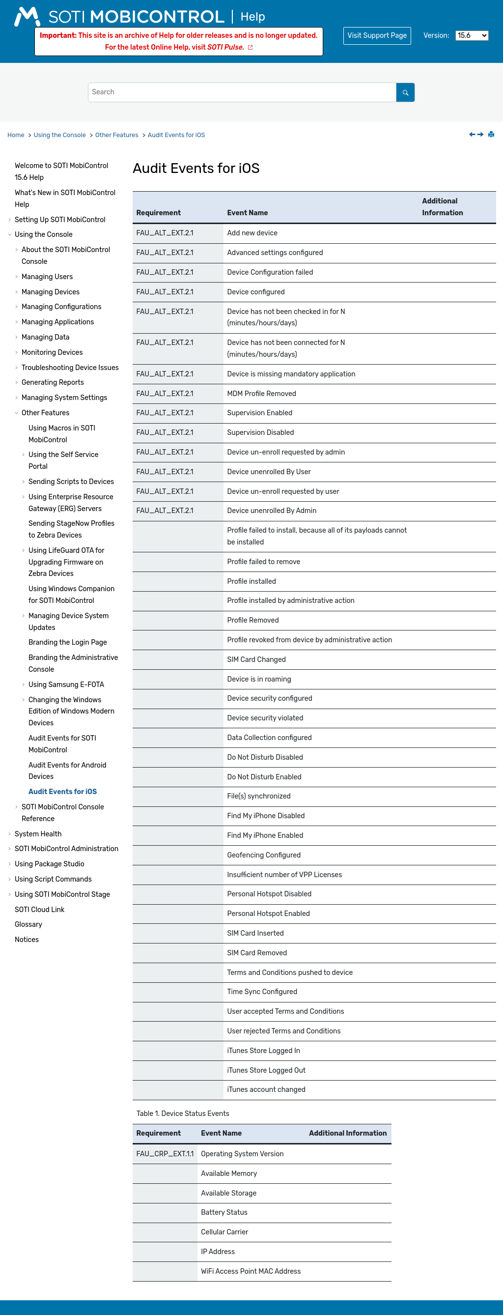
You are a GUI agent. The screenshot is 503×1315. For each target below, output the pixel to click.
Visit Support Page (377, 35)
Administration (66, 849)
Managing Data (46, 337)
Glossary (28, 924)
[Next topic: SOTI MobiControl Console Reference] (481, 135)
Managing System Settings (64, 398)
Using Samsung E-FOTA (66, 685)
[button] (11, 166)
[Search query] (251, 92)
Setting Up (60, 220)
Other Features (117, 135)
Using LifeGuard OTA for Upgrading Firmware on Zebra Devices (66, 562)
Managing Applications (58, 322)
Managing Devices (51, 292)
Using (62, 894)
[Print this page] (492, 135)
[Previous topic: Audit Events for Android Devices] (473, 135)
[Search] (405, 92)
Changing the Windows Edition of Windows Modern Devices (71, 712)
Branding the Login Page (67, 642)
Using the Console (60, 135)
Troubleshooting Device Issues (70, 368)
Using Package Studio (49, 864)
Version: (436, 35)
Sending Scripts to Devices (71, 482)
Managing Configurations (62, 307)
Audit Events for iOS (176, 135)
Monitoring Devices (52, 352)
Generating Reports (53, 382)
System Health (38, 834)
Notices (27, 940)
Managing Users (47, 277)
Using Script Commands (53, 879)
